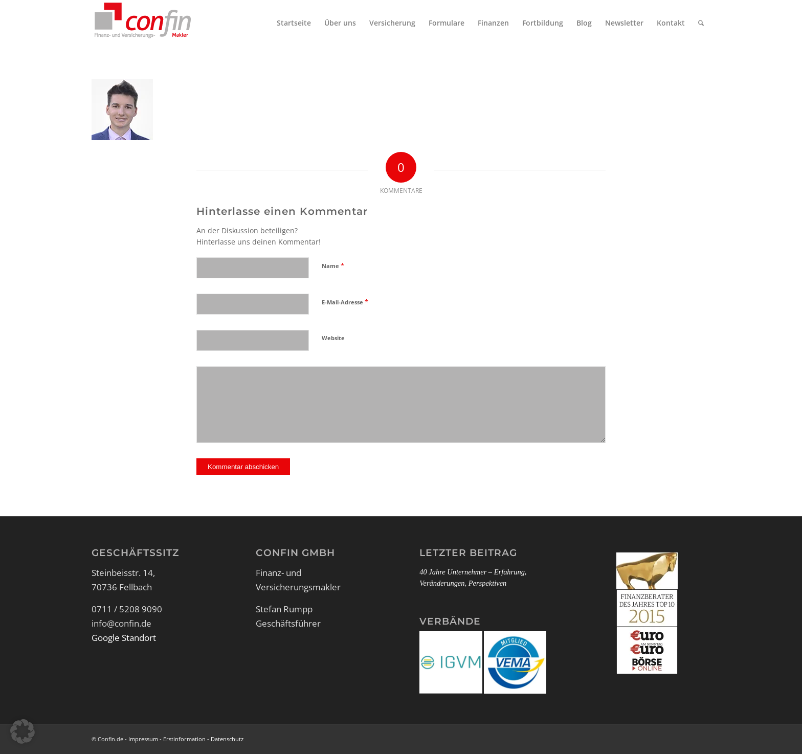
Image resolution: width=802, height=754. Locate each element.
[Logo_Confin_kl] (143, 23)
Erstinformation (184, 739)
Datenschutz (227, 739)
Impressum (143, 739)
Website (333, 338)
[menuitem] (294, 23)
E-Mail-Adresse (345, 301)
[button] (22, 731)
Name (333, 265)
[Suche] (701, 23)
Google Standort (124, 638)
